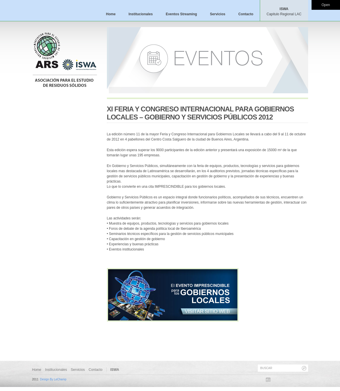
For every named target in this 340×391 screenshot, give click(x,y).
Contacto (245, 14)
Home (111, 14)
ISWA (283, 11)
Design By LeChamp (53, 379)
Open (326, 5)
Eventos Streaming (181, 14)
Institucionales (140, 14)
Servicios (217, 14)
